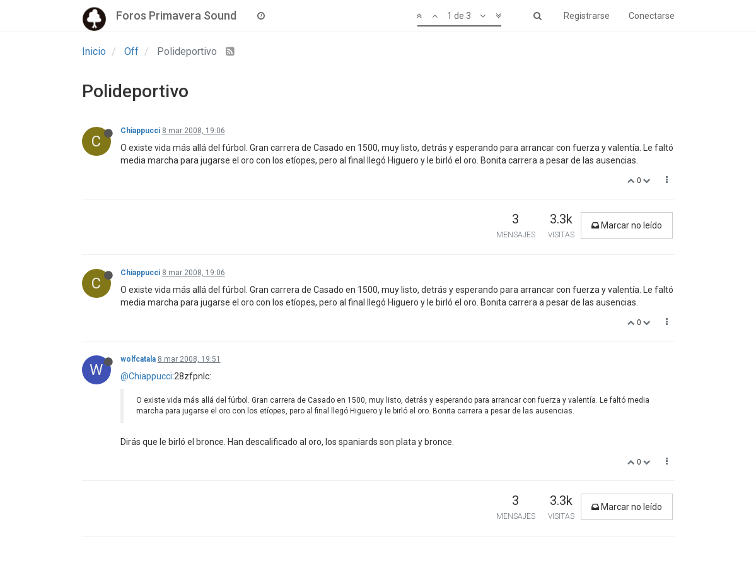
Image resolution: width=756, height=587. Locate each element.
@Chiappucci (146, 376)
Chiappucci (140, 130)
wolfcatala (138, 359)
